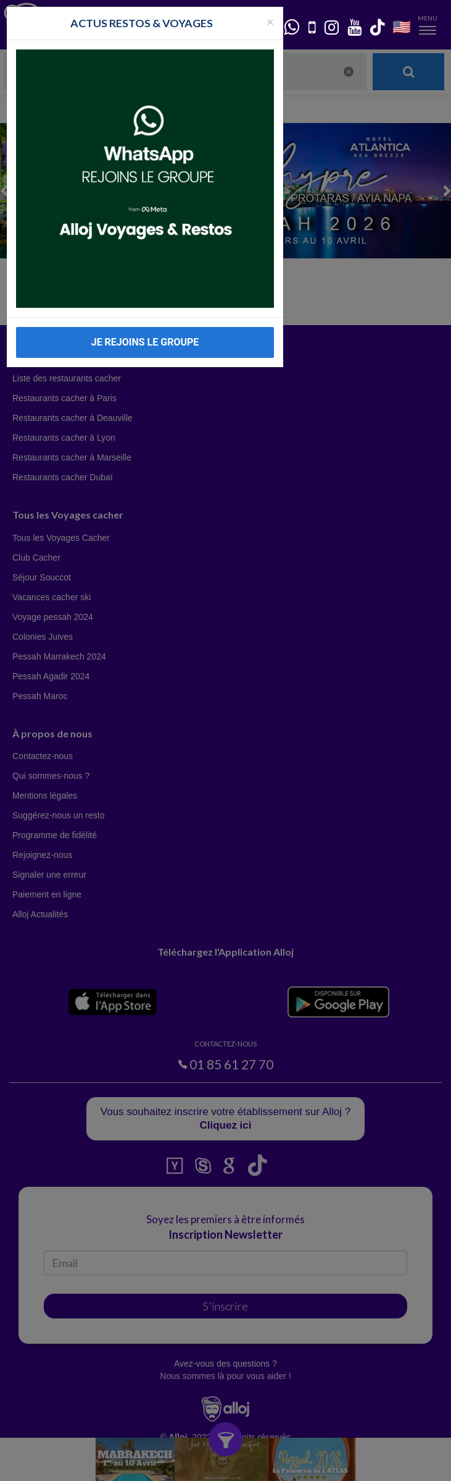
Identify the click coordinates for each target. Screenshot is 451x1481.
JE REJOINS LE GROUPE (145, 342)
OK (271, 1463)
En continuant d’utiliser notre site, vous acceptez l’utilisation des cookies (132, 1462)
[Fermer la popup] (270, 21)
